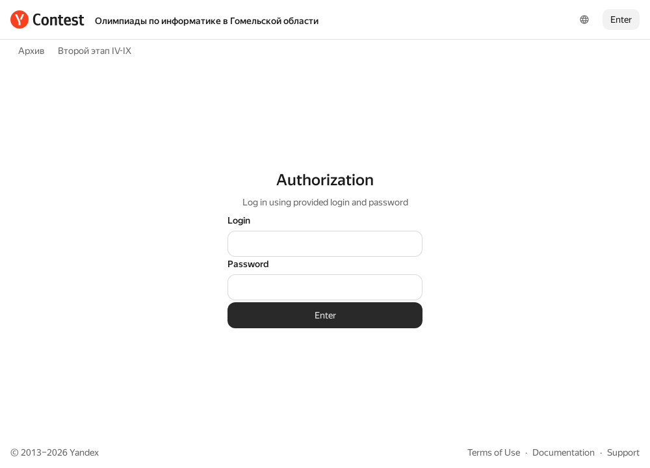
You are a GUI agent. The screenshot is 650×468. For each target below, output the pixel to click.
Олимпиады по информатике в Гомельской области (206, 21)
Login (239, 220)
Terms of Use (493, 452)
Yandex (84, 452)
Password (248, 264)
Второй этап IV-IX (94, 51)
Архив (31, 51)
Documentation (563, 452)
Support (623, 452)
